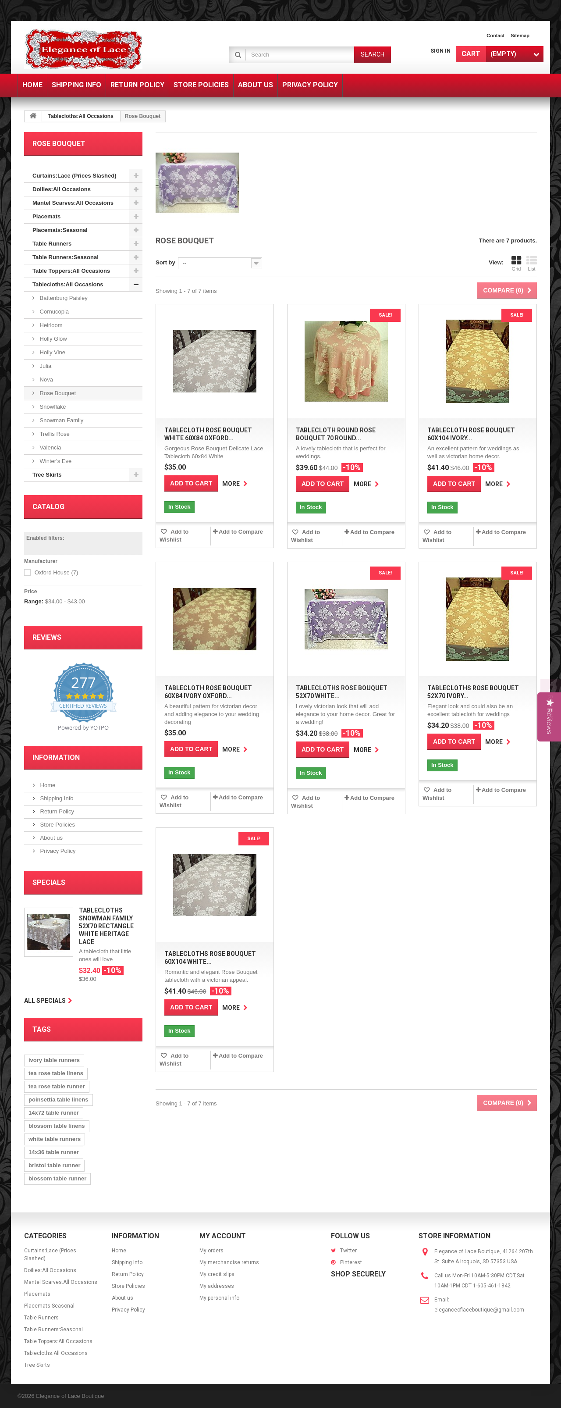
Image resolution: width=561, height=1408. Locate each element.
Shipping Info (56, 798)
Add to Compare (241, 531)
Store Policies (57, 824)
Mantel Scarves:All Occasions (73, 203)
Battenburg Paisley (63, 298)
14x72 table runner (53, 1112)
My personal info (219, 1298)
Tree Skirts (47, 474)
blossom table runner (57, 1178)
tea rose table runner (56, 1086)
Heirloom (50, 325)
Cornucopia (53, 311)
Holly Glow (52, 338)
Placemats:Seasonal (60, 230)
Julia (44, 366)
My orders (211, 1251)
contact (495, 35)
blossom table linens (56, 1126)
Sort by (165, 262)
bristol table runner (54, 1165)
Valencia (49, 447)
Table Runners (51, 243)
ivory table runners (54, 1060)
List (531, 263)
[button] (550, 704)
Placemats (46, 216)
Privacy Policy (57, 851)
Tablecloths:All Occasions (81, 116)
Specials (48, 882)
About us (51, 837)
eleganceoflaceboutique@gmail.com (479, 1310)
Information (56, 757)
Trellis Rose (54, 434)
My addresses (216, 1286)
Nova (45, 379)
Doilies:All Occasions (61, 189)
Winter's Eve (54, 461)
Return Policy (56, 811)
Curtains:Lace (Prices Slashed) (74, 175)
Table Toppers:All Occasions (71, 270)
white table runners (54, 1139)
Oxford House (56, 572)
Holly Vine (51, 352)
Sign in (440, 51)
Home (47, 785)
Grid (516, 263)
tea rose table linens (55, 1073)
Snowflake (52, 406)
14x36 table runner (53, 1152)
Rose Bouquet (57, 393)
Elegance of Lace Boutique (70, 1396)
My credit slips (216, 1274)
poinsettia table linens (58, 1099)
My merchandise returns (229, 1262)
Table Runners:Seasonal (65, 257)
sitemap (520, 35)
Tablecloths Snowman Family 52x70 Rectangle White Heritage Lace (106, 926)
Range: (33, 601)
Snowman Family (60, 420)
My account (222, 1236)
